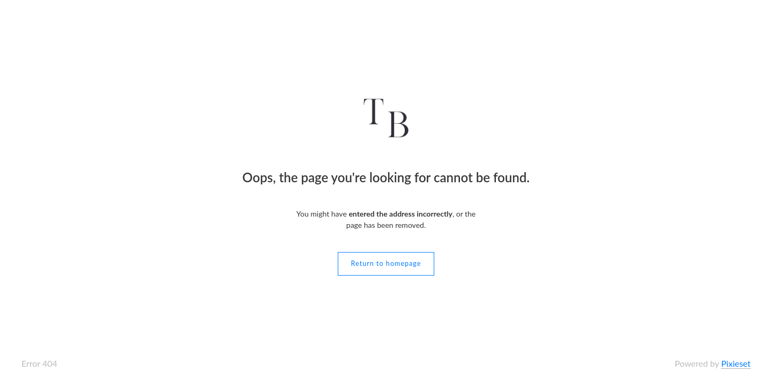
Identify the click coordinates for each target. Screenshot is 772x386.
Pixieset (736, 363)
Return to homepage (386, 263)
